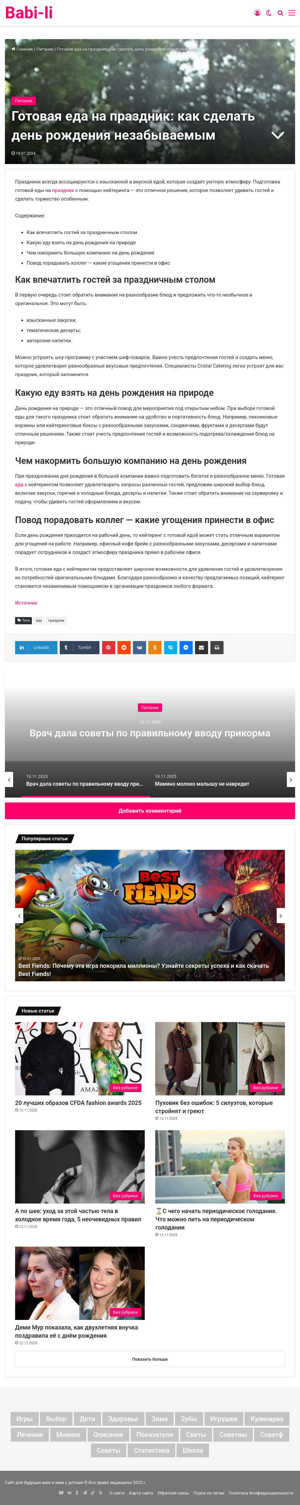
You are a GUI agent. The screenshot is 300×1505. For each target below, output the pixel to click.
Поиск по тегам (208, 1493)
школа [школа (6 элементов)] (192, 1450)
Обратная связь (173, 1493)
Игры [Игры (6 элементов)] (24, 1419)
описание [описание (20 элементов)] (108, 1435)
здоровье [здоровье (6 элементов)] (123, 1419)
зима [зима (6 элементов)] (160, 1419)
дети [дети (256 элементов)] (87, 1419)
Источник (26, 603)
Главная (22, 49)
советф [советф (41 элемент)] (271, 1435)
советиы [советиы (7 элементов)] (233, 1435)
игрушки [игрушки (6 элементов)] (224, 1419)
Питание (45, 49)
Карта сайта (141, 1493)
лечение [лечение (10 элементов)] (30, 1435)
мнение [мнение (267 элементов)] (68, 1435)
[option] (150, 732)
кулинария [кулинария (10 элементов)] (267, 1419)
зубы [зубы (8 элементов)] (189, 1419)
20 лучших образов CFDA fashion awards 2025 (78, 1102)
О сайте (117, 1493)
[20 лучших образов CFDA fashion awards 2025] (80, 1058)
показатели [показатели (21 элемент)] (155, 1435)
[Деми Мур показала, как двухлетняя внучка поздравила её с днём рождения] (80, 1283)
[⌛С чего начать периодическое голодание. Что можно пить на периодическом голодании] (220, 1167)
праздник (63, 190)
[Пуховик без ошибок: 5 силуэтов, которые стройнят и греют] (220, 1058)
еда (19, 485)
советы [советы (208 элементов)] (109, 1450)
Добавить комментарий (149, 810)
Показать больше (150, 1359)
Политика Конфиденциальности (261, 1493)
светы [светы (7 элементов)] (196, 1435)
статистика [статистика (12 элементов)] (151, 1450)
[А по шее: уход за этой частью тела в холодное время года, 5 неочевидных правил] (80, 1167)
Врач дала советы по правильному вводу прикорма (150, 732)
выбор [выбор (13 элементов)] (56, 1419)
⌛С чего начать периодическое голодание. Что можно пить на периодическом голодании (216, 1219)
